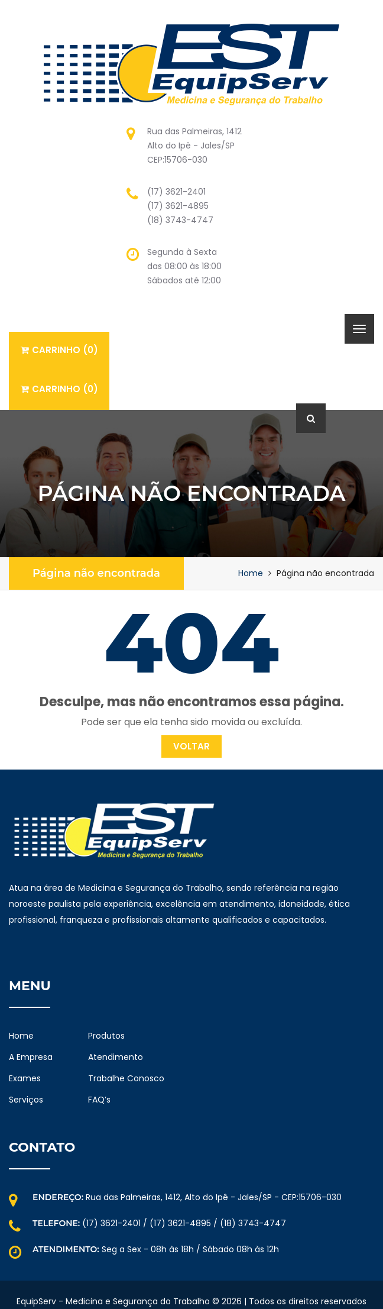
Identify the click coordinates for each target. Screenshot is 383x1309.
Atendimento (115, 1057)
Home (250, 573)
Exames (25, 1078)
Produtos (106, 1036)
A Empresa (31, 1057)
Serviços (26, 1100)
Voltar (191, 746)
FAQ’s (99, 1100)
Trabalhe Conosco (126, 1078)
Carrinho (59, 350)
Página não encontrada (96, 573)
